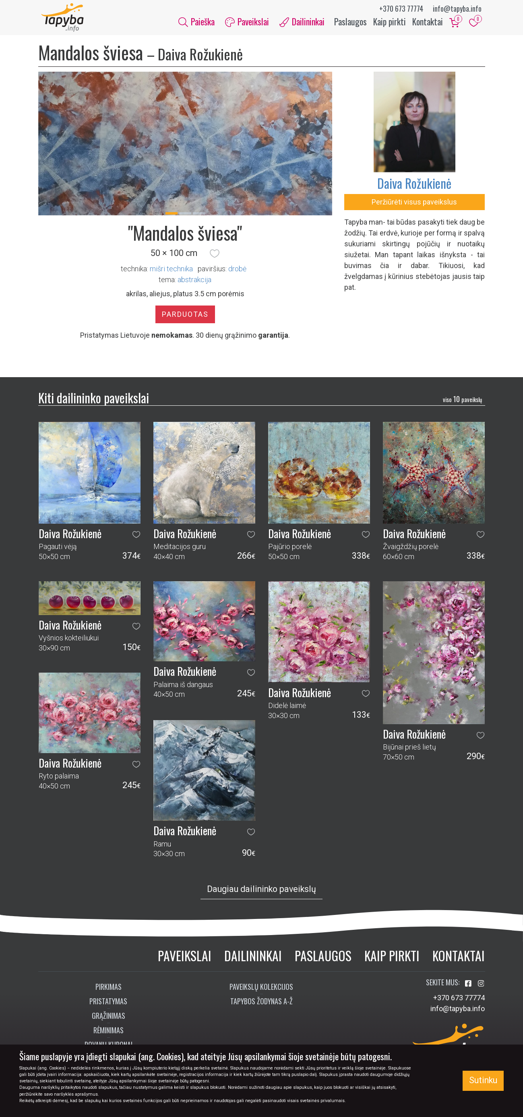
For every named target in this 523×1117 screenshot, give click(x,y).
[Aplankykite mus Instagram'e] (481, 987)
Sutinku (483, 1080)
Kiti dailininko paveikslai (93, 401)
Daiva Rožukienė (414, 186)
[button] (214, 257)
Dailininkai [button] (302, 23)
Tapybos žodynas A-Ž (261, 1004)
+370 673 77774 (401, 8)
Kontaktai (427, 23)
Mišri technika (171, 272)
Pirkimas (108, 990)
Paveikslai (184, 959)
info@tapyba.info (457, 8)
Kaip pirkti (389, 23)
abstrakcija (194, 283)
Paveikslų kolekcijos (261, 990)
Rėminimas (108, 1033)
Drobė (237, 272)
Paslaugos (350, 23)
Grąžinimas (108, 1019)
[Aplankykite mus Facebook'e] (469, 987)
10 (462, 402)
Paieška (196, 23)
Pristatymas (108, 1004)
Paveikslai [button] (247, 23)
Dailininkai (253, 959)
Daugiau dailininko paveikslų (261, 893)
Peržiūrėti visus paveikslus (414, 205)
